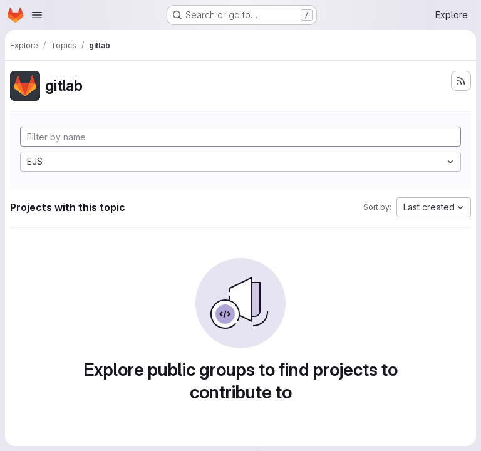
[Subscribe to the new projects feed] (461, 81)
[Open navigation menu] (37, 15)
